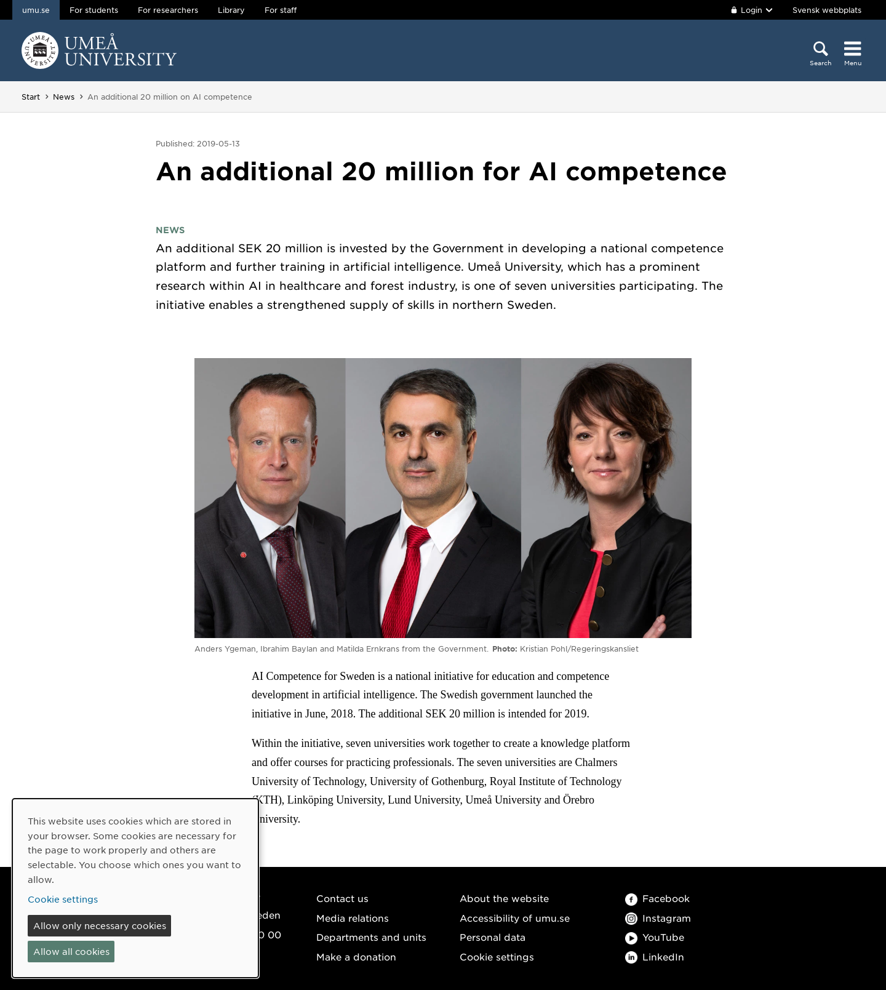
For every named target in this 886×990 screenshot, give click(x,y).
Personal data (492, 937)
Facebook (657, 898)
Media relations (352, 918)
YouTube (654, 937)
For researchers (168, 10)
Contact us (342, 898)
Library (231, 10)
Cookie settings (497, 956)
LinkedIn (654, 956)
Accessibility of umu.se (515, 918)
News (63, 97)
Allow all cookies (71, 951)
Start (31, 97)
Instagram (658, 918)
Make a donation (356, 956)
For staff (281, 10)
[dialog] (135, 888)
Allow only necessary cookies (99, 925)
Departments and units (371, 937)
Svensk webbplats (826, 10)
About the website (504, 898)
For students (94, 10)
